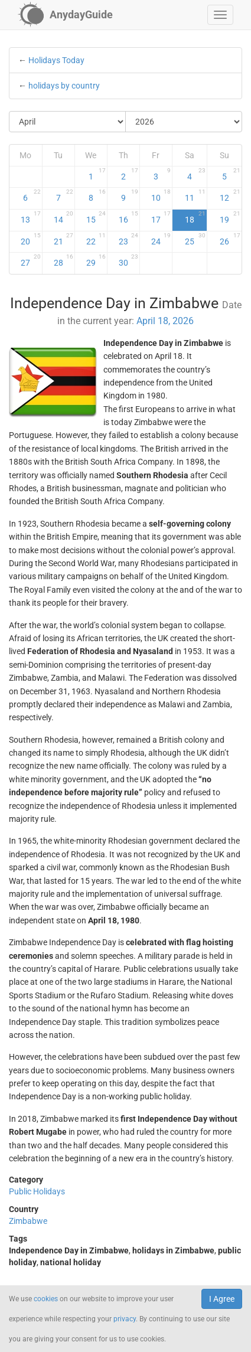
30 (128, 260)
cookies (46, 1299)
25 (195, 239)
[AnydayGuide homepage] (65, 15)
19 (230, 217)
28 (63, 260)
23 (128, 239)
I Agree (221, 1299)
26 (230, 239)
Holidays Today (56, 60)
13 (30, 217)
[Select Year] (184, 122)
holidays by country (64, 85)
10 (161, 195)
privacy (124, 1319)
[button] (220, 15)
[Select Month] (67, 122)
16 (128, 217)
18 (195, 217)
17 (161, 217)
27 (30, 260)
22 (96, 239)
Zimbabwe (28, 1221)
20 (30, 239)
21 (63, 239)
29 (96, 260)
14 (63, 217)
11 (195, 195)
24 (161, 239)
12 (230, 195)
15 (96, 217)
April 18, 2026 (165, 320)
